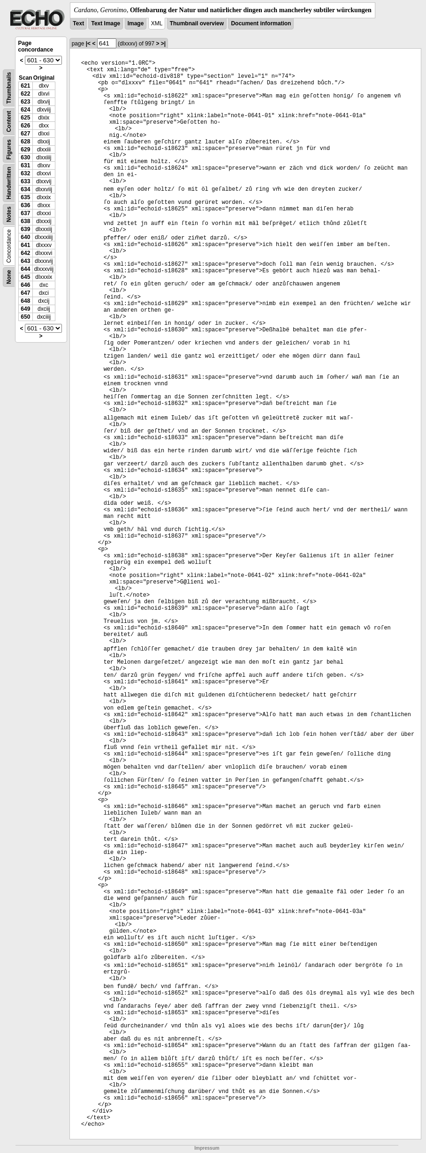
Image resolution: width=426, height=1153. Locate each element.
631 (25, 165)
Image (136, 23)
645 (25, 277)
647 (25, 293)
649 (25, 309)
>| (163, 43)
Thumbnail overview (197, 23)
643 (25, 261)
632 (25, 173)
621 (25, 85)
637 (25, 213)
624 (25, 109)
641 (25, 245)
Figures (9, 149)
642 (25, 253)
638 (25, 221)
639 (25, 229)
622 (25, 93)
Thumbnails (9, 88)
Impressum (206, 1148)
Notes (9, 214)
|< (88, 43)
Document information (261, 23)
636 (25, 205)
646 (25, 285)
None (9, 277)
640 (25, 237)
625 (25, 117)
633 (25, 181)
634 (25, 189)
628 (25, 141)
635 (25, 197)
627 (25, 133)
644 (25, 269)
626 (25, 125)
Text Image (105, 23)
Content (9, 121)
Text (78, 23)
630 (25, 157)
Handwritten (9, 183)
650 (25, 317)
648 (25, 301)
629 (25, 149)
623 (25, 101)
